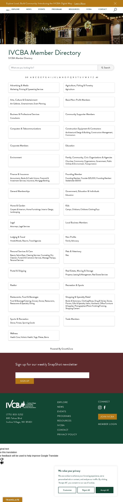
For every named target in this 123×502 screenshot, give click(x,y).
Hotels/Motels (15, 240)
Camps (68, 209)
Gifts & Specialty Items (81, 303)
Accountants (15, 178)
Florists (68, 303)
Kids (67, 205)
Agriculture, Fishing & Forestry (79, 85)
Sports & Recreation (19, 319)
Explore (16, 9)
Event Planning (39, 103)
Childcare (76, 209)
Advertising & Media (19, 85)
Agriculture (70, 89)
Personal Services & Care (21, 251)
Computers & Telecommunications (25, 128)
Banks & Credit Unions (30, 178)
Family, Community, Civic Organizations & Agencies (89, 157)
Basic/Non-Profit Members (78, 100)
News (28, 9)
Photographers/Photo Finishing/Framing (90, 305)
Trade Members (72, 319)
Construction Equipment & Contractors (83, 128)
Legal (12, 222)
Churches (69, 161)
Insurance (30, 180)
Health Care (15, 337)
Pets (67, 255)
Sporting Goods (28, 322)
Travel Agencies (35, 240)
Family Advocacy (72, 240)
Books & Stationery (73, 300)
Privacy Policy (67, 428)
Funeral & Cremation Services (29, 257)
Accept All (105, 490)
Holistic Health (27, 337)
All (97, 77)
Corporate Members (19, 145)
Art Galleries (15, 103)
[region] (85, 481)
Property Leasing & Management (78, 274)
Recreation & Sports (75, 285)
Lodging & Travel (17, 237)
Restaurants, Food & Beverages (24, 297)
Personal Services (16, 260)
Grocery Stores (38, 300)
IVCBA (89, 9)
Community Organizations (84, 161)
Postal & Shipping (18, 271)
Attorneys (14, 226)
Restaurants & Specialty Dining (22, 303)
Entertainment (27, 103)
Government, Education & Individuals (82, 191)
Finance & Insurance (19, 174)
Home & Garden (17, 205)
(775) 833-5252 (14, 408)
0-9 (26, 77)
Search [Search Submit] (105, 67)
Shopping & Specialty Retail (78, 297)
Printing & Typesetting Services (31, 89)
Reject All (86, 490)
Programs (57, 9)
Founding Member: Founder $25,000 (81, 178)
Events (41, 9)
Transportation (91, 163)
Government (101, 161)
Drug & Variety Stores (103, 300)
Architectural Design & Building (78, 132)
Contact (102, 9)
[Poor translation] (2, 455)
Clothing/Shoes (88, 300)
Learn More (79, 3)
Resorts (25, 240)
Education (70, 145)
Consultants (15, 118)
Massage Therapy (49, 257)
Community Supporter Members (80, 114)
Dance (12, 322)
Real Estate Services (100, 274)
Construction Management (101, 132)
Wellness (14, 333)
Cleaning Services (33, 255)
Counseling (45, 255)
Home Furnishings (33, 209)
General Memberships (20, 191)
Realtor (13, 285)
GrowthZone (67, 348)
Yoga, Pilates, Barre (41, 337)
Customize (67, 490)
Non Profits (71, 237)
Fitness (19, 322)
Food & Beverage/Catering (20, 300)
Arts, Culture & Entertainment (23, 100)
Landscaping (15, 212)
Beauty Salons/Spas (17, 255)
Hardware (95, 303)
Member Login (107, 418)
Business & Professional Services (24, 114)
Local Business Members (77, 222)
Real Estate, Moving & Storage (79, 271)
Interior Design (47, 209)
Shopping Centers (73, 308)
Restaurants (49, 300)
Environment (16, 157)
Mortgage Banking (42, 180)
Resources (74, 9)
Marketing (14, 89)
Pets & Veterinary (73, 251)
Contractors (70, 135)
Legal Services (24, 226)
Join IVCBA (107, 411)
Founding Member (74, 174)
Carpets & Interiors (17, 209)
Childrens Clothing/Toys (89, 209)
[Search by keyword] (53, 67)
